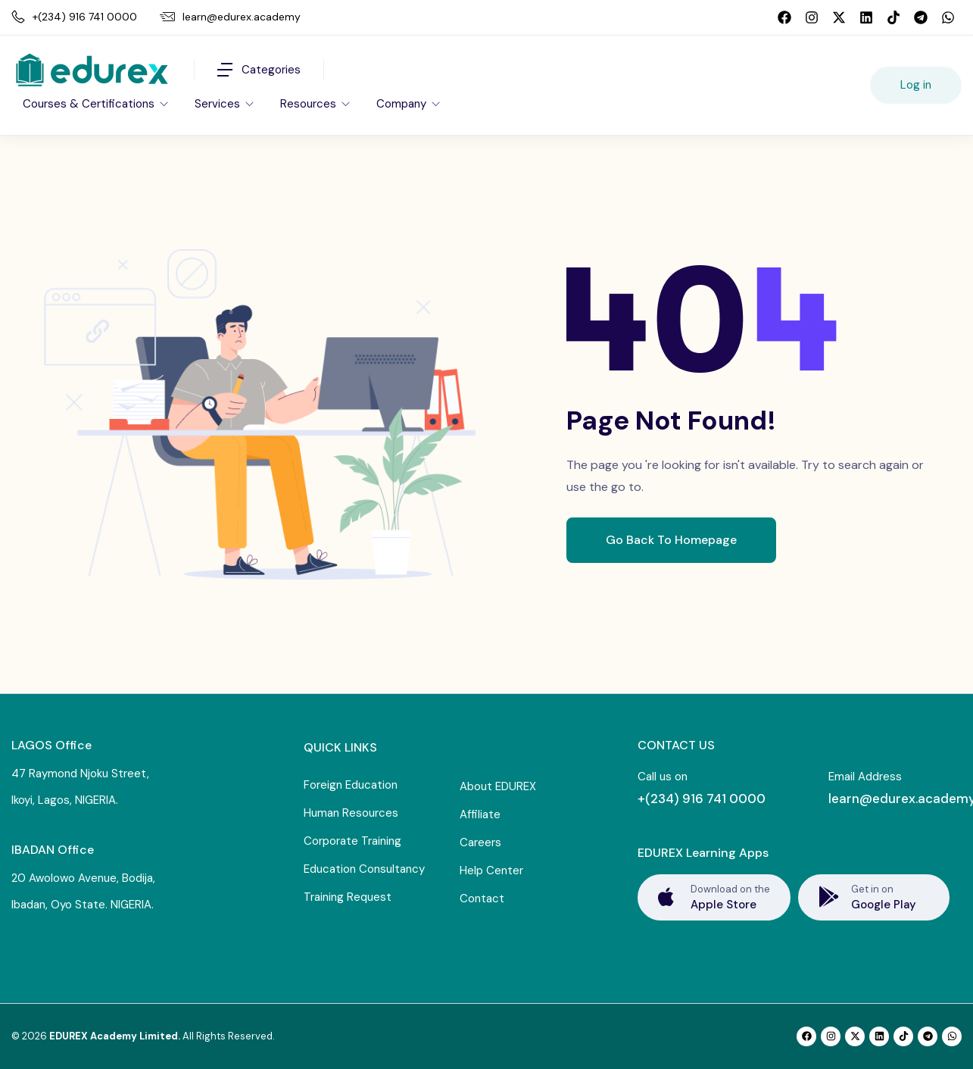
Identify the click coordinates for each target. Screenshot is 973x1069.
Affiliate (480, 814)
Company (402, 103)
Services (219, 103)
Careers (480, 842)
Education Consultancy (364, 869)
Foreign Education (351, 784)
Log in (915, 84)
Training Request (347, 897)
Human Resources (351, 813)
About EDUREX (498, 786)
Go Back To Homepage (671, 540)
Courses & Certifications (90, 103)
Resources (309, 103)
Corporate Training (352, 841)
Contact (482, 898)
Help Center (491, 870)
